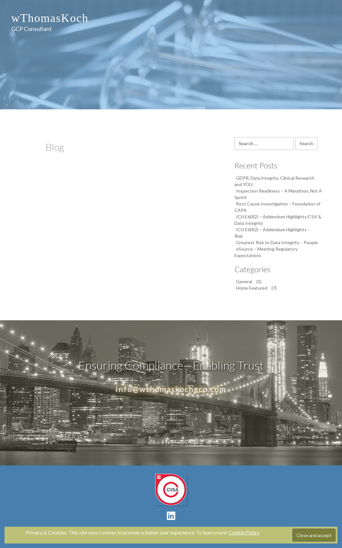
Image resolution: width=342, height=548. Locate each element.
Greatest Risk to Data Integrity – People (277, 242)
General (244, 281)
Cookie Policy (244, 532)
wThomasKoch (50, 18)
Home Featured (251, 288)
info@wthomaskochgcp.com (171, 389)
